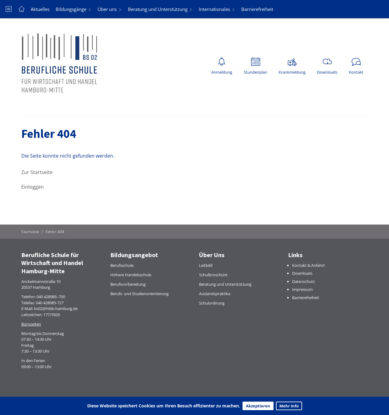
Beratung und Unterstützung (158, 9)
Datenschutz (303, 281)
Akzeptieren (258, 406)
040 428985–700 (50, 296)
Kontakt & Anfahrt (308, 265)
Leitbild (205, 265)
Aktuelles (40, 9)
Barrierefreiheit (257, 9)
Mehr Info (289, 406)
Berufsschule (121, 265)
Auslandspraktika (214, 293)
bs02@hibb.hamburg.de (55, 308)
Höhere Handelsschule (130, 274)
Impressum (302, 289)
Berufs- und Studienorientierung (139, 293)
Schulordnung (212, 303)
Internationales (214, 9)
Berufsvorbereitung (128, 284)
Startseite (30, 231)
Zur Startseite (37, 172)
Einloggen (32, 186)
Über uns (107, 9)
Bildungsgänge (71, 9)
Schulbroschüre (213, 274)
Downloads (302, 273)
